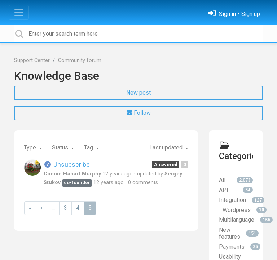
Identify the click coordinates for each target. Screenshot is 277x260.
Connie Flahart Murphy (72, 174)
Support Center (32, 60)
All (236, 180)
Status (61, 147)
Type (31, 147)
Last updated (166, 147)
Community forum (79, 60)
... (53, 207)
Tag (89, 147)
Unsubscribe (67, 164)
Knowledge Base (56, 76)
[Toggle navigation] (19, 12)
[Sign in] (234, 13)
